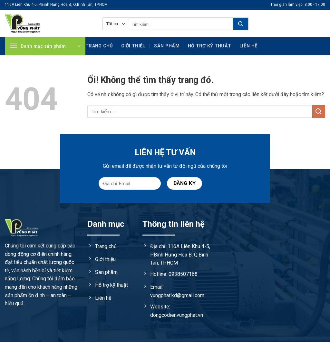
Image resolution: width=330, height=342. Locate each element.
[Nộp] (240, 24)
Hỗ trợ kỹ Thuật (209, 46)
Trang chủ (99, 46)
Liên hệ (248, 46)
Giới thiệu (133, 46)
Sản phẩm (166, 46)
